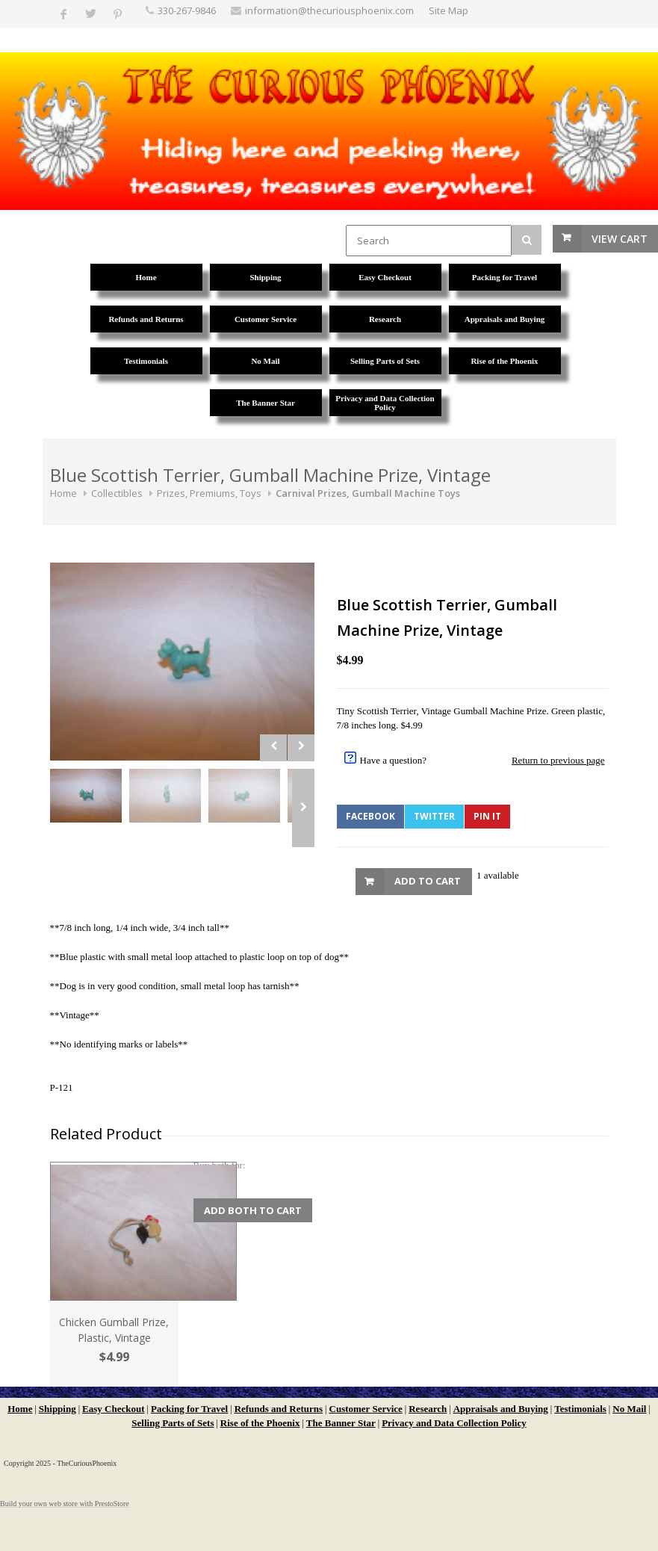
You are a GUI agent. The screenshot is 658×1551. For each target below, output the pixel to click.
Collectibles (117, 493)
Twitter (434, 816)
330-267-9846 (187, 10)
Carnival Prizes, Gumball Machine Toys (368, 493)
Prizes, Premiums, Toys (209, 493)
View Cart (620, 239)
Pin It (487, 816)
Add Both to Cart (253, 1210)
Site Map (448, 10)
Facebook (370, 816)
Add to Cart (427, 881)
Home (63, 493)
